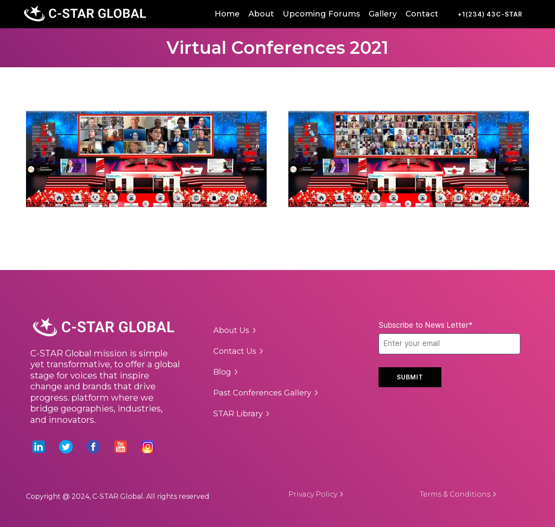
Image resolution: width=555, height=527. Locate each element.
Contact (421, 14)
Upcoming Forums (321, 14)
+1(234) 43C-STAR (490, 14)
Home (227, 14)
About (261, 14)
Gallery (383, 14)
